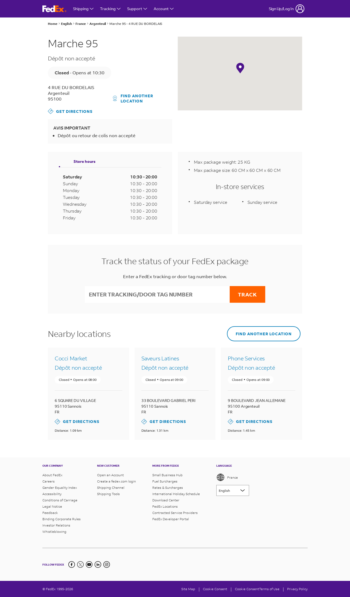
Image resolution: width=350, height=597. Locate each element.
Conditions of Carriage (59, 500)
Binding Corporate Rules (61, 519)
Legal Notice (52, 506)
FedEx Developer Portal (170, 519)
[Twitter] (80, 564)
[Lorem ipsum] (232, 490)
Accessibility (52, 494)
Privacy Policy (297, 589)
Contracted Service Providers (175, 513)
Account (164, 8)
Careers (48, 481)
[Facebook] (71, 564)
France (227, 477)
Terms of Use (269, 589)
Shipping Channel (110, 488)
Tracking (110, 8)
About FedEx (52, 475)
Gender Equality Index (59, 488)
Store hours (84, 161)
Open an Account (110, 475)
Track (247, 294)
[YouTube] (89, 564)
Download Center (165, 500)
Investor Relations (56, 525)
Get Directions (70, 111)
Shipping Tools (108, 494)
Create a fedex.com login (116, 481)
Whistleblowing (54, 532)
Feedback (50, 513)
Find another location (133, 98)
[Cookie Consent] (215, 589)
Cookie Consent (247, 589)
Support (137, 8)
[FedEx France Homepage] (54, 8)
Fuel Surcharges (164, 481)
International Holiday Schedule (176, 494)
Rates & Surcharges (167, 488)
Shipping (83, 8)
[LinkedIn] (98, 564)
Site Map (188, 589)
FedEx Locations (165, 506)
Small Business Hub (167, 475)
